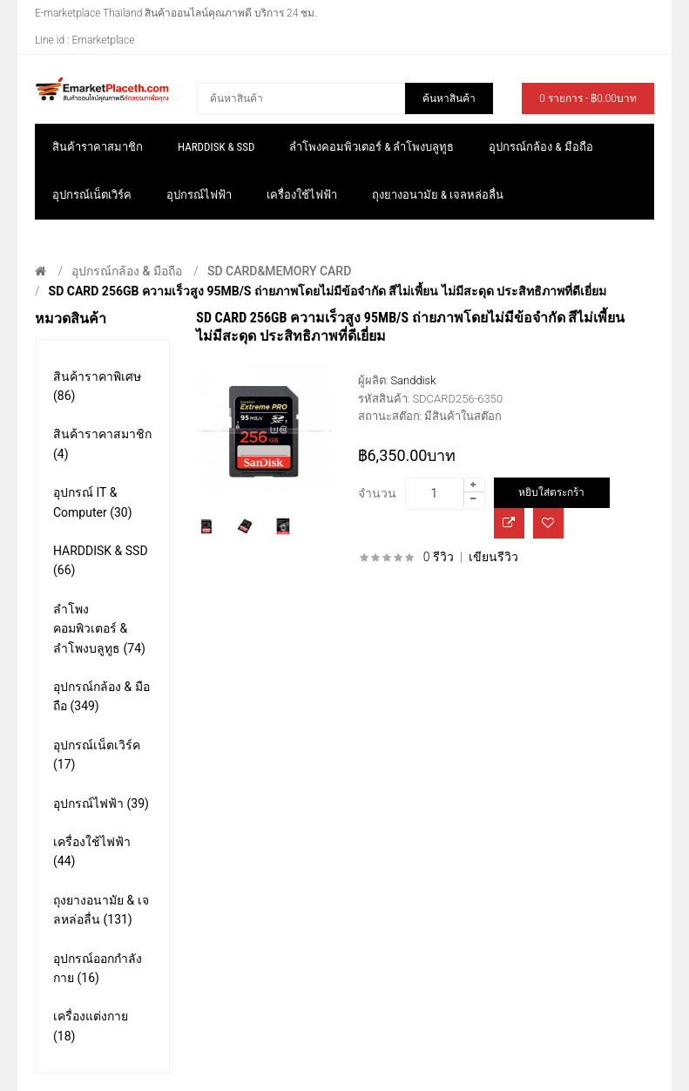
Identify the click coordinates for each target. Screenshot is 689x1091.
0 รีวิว (438, 557)
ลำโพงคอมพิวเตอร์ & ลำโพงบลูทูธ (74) (99, 628)
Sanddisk (413, 380)
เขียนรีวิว (493, 557)
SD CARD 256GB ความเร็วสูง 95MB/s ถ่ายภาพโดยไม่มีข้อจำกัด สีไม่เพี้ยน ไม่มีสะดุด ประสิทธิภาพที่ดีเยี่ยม (328, 291)
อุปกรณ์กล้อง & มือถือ (126, 271)
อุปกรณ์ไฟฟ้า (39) (101, 803)
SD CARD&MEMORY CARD (279, 271)
